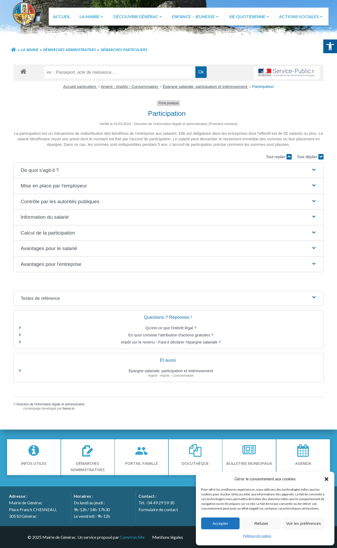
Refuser (261, 523)
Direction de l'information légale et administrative (51, 404)
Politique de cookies (257, 536)
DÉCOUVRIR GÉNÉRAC (138, 16)
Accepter (220, 523)
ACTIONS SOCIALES (301, 16)
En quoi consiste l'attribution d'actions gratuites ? (170, 335)
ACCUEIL (61, 16)
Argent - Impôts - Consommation (130, 87)
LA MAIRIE (92, 16)
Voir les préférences (303, 523)
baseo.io (69, 409)
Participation (263, 87)
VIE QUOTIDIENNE (249, 16)
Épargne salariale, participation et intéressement (205, 87)
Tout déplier (309, 157)
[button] (330, 46)
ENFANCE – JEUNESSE (196, 16)
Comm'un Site (132, 536)
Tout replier (278, 157)
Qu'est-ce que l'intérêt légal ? (170, 328)
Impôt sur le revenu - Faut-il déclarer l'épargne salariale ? (171, 342)
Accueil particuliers (80, 87)
